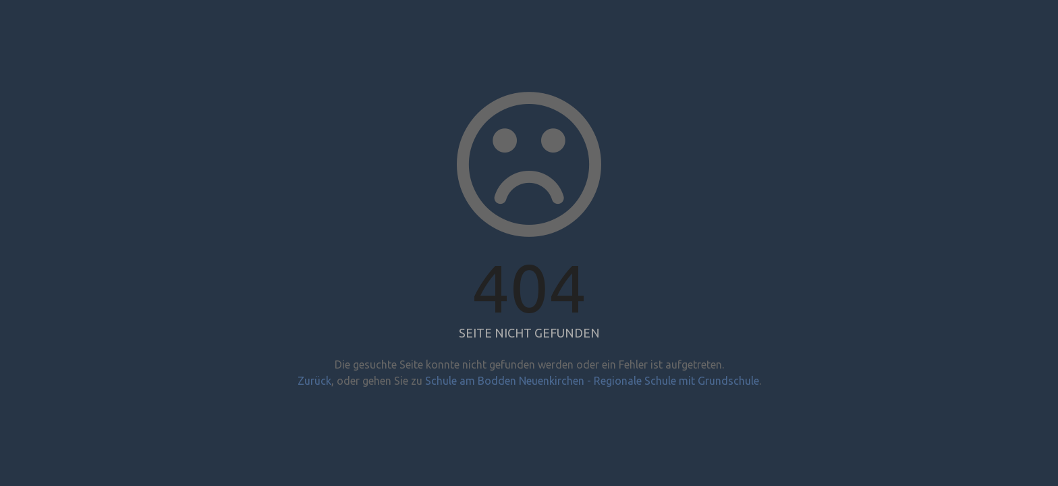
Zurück (314, 381)
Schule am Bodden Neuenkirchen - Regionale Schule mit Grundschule (592, 381)
